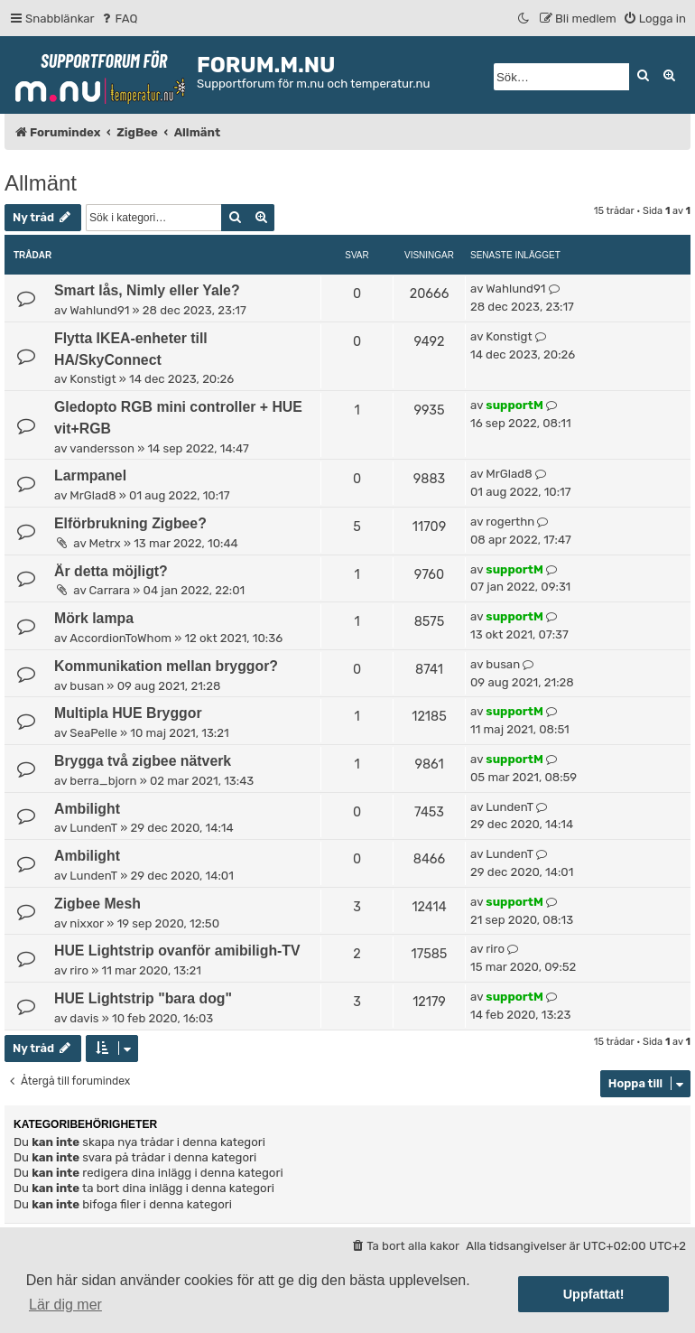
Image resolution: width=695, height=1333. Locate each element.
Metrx (105, 543)
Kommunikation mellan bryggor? (166, 666)
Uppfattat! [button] (594, 1294)
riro (79, 970)
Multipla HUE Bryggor (128, 713)
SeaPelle (93, 733)
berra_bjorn (103, 781)
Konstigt (93, 379)
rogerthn (510, 521)
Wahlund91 (99, 310)
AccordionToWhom (120, 638)
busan (87, 686)
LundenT (93, 827)
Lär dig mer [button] (65, 1304)
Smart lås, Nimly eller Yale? (147, 290)
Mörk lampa (94, 618)
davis (84, 1018)
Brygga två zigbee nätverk (142, 761)
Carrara (109, 590)
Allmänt (41, 183)
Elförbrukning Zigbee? (130, 523)
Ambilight (87, 808)
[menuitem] (118, 18)
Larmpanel (90, 475)
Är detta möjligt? (111, 571)
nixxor (87, 923)
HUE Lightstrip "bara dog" (143, 998)
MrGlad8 (93, 495)
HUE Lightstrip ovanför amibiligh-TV (177, 950)
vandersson (102, 448)
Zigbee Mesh (97, 903)
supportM (514, 405)
